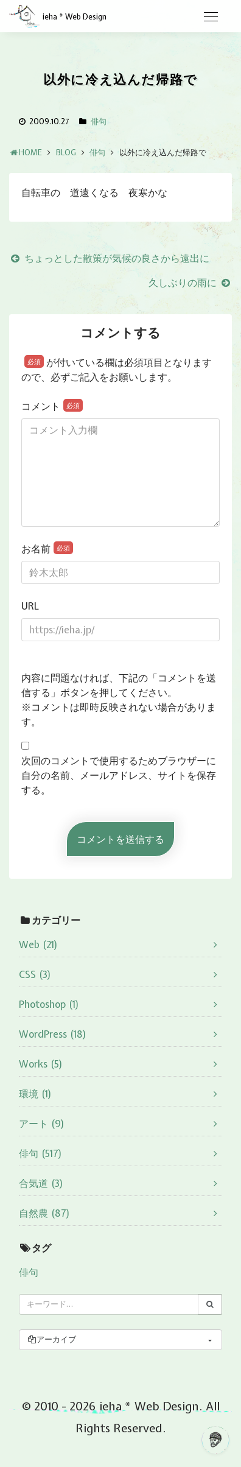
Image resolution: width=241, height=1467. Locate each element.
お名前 (47, 548)
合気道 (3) (41, 1183)
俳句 (99, 121)
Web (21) (38, 944)
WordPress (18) (52, 1034)
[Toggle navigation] (210, 17)
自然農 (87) (44, 1213)
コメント (52, 406)
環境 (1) (35, 1093)
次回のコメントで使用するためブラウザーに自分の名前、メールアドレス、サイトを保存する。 (118, 775)
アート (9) (42, 1123)
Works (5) (41, 1064)
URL (30, 606)
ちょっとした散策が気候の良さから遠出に (109, 258)
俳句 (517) (40, 1153)
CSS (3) (35, 974)
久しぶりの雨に (190, 282)
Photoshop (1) (49, 1004)
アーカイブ (51, 1339)
